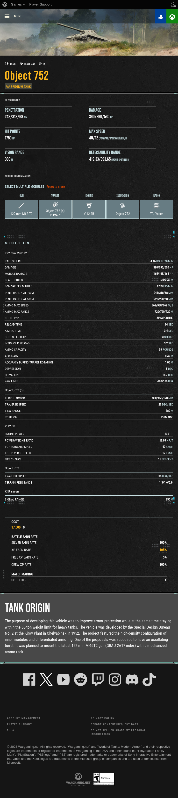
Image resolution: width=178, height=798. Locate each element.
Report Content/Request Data (115, 724)
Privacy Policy (103, 718)
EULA (10, 730)
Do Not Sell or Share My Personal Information (118, 732)
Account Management (24, 718)
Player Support (19, 724)
